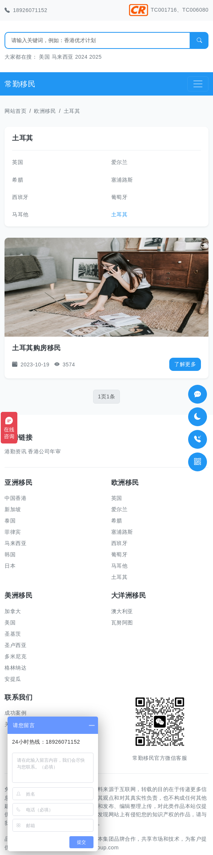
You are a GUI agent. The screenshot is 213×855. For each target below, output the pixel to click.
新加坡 (13, 509)
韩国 (10, 554)
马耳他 (20, 214)
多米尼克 (15, 656)
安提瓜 (13, 679)
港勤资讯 (15, 451)
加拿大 (13, 611)
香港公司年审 (44, 451)
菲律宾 (13, 532)
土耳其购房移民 (36, 348)
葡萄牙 (119, 197)
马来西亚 (63, 57)
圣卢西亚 (15, 645)
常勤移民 (20, 84)
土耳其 (72, 111)
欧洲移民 (45, 111)
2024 (81, 57)
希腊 (17, 180)
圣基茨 (13, 634)
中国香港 (15, 498)
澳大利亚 (122, 611)
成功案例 (15, 713)
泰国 (10, 521)
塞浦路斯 (122, 180)
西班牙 (20, 197)
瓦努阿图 (122, 623)
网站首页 (15, 111)
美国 (44, 57)
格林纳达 (15, 668)
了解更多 (185, 364)
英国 (17, 162)
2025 (95, 57)
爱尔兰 (119, 162)
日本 (10, 566)
